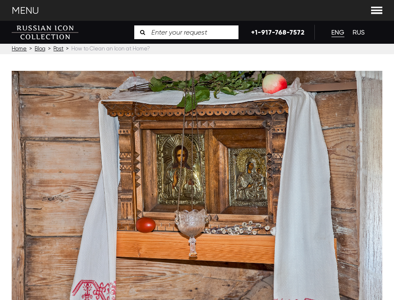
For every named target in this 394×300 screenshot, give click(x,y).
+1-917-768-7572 (276, 32)
